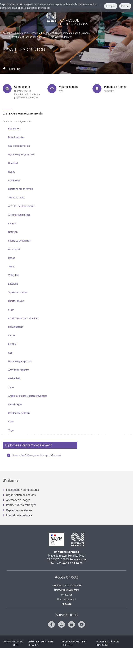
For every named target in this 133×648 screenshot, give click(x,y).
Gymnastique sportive (20, 361)
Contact (8, 641)
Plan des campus (66, 599)
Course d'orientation (19, 145)
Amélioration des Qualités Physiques (27, 395)
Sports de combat (17, 292)
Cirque (11, 335)
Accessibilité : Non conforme (107, 643)
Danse (11, 257)
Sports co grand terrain (20, 188)
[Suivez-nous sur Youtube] (81, 624)
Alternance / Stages (16, 500)
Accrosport (14, 249)
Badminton (14, 128)
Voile (10, 421)
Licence (34, 33)
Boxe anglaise (15, 326)
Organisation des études (19, 495)
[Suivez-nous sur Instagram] (61, 624)
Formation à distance (17, 515)
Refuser (125, 6)
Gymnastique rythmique (21, 154)
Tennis (11, 266)
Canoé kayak (15, 404)
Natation (13, 232)
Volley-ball (13, 275)
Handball (13, 163)
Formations (20, 33)
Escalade (13, 283)
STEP (11, 309)
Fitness (12, 223)
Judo (11, 387)
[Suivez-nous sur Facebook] (51, 624)
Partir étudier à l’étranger (19, 505)
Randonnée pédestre (19, 413)
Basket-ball (14, 378)
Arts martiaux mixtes (19, 214)
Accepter (111, 6)
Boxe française (16, 137)
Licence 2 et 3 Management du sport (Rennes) (65, 33)
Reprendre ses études (17, 510)
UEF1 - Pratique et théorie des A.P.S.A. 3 (26, 37)
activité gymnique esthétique (23, 318)
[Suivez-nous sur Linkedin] (71, 624)
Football (12, 344)
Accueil (6, 33)
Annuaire (66, 603)
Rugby (11, 171)
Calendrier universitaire (66, 590)
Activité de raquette (18, 370)
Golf (10, 352)
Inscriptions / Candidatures (66, 585)
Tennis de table (16, 197)
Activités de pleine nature (21, 206)
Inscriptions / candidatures (21, 490)
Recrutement (66, 594)
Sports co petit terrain (19, 240)
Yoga (11, 430)
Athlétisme (14, 180)
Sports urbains (16, 301)
